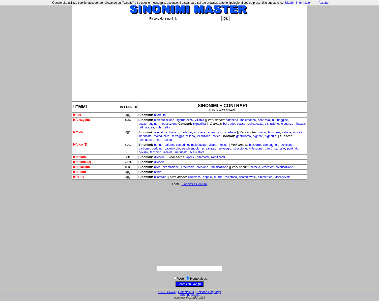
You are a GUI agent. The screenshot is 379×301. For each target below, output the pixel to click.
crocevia (267, 167)
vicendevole (282, 177)
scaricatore (197, 152)
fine (158, 140)
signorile (270, 136)
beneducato (146, 140)
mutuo (218, 177)
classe (241, 123)
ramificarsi (218, 157)
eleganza (287, 123)
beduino (157, 148)
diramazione (171, 167)
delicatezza (255, 123)
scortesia (264, 120)
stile (158, 127)
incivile (297, 132)
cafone (286, 132)
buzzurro (274, 132)
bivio (157, 167)
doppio (207, 177)
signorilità (199, 123)
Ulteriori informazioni (298, 2)
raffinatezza (146, 127)
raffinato (169, 140)
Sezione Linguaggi (209, 292)
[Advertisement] (190, 59)
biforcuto (160, 115)
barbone (186, 132)
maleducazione (164, 120)
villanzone (203, 136)
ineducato (145, 136)
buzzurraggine (148, 123)
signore (258, 136)
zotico (216, 136)
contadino (182, 145)
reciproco (231, 177)
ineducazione (168, 123)
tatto (167, 127)
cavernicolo (172, 148)
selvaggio (178, 136)
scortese (199, 132)
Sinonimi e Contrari (194, 184)
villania (199, 120)
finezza (300, 123)
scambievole (247, 177)
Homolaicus (186, 292)
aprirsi (190, 157)
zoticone (286, 145)
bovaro (173, 132)
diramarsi (203, 157)
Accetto (323, 2)
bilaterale (160, 177)
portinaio (292, 148)
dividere (159, 157)
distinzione (272, 123)
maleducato (161, 136)
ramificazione (219, 167)
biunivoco (194, 177)
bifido (157, 172)
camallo (279, 148)
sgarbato (230, 132)
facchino (155, 152)
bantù (268, 148)
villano (190, 136)
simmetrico (265, 177)
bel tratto (229, 123)
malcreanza (248, 120)
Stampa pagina (190, 295)
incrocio (255, 167)
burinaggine (280, 120)
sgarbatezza (184, 120)
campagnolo (271, 145)
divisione (202, 167)
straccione (240, 148)
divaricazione (284, 167)
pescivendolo (190, 148)
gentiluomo (243, 136)
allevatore (160, 132)
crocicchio (187, 167)
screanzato (214, 132)
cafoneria (232, 120)
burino (262, 132)
